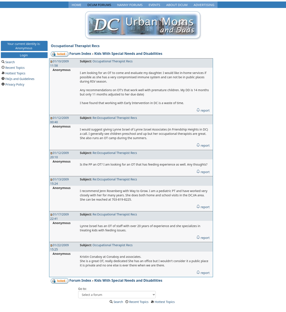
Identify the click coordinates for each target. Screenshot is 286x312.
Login (24, 55)
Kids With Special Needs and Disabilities (128, 53)
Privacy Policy (14, 84)
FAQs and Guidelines (19, 79)
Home (76, 5)
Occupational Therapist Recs (75, 45)
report (203, 110)
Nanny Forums (130, 5)
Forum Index (80, 53)
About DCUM (177, 5)
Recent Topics (15, 67)
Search (10, 62)
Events (154, 5)
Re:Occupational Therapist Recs (115, 118)
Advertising (204, 5)
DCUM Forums (99, 5)
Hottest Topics (15, 73)
